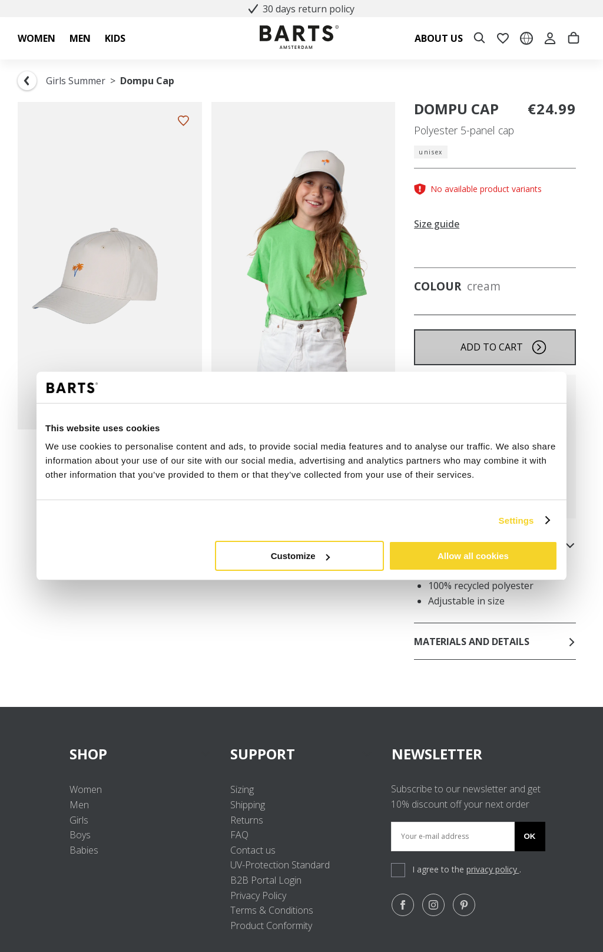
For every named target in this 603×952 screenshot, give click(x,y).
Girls (78, 820)
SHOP (140, 753)
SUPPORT (301, 753)
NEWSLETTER (437, 753)
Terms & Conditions (271, 910)
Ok (530, 836)
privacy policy (492, 869)
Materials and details (495, 641)
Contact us (253, 850)
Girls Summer (75, 80)
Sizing (242, 789)
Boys (80, 834)
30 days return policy (301, 8)
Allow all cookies (473, 556)
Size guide (436, 224)
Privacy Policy (258, 895)
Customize (300, 556)
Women (85, 789)
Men (79, 804)
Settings (516, 520)
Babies (83, 850)
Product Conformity (271, 925)
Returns (246, 820)
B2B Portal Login (266, 880)
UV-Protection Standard (280, 864)
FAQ (239, 834)
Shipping (247, 804)
